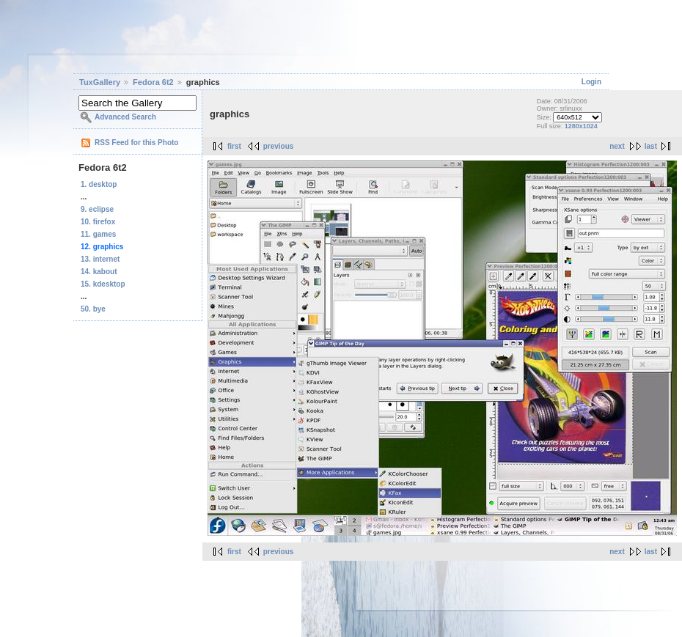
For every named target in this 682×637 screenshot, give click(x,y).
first (234, 146)
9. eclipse (97, 209)
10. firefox (98, 222)
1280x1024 (581, 126)
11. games (98, 234)
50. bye (93, 309)
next (617, 146)
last (651, 146)
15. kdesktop (103, 284)
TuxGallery (99, 82)
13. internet (100, 259)
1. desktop (99, 184)
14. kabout (99, 272)
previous (278, 146)
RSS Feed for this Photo (136, 143)
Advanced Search (125, 117)
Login (591, 82)
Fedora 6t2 (153, 82)
